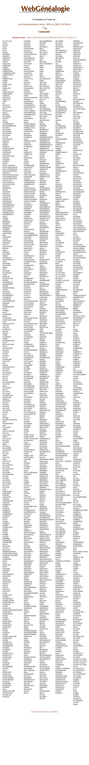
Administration (54, 712)
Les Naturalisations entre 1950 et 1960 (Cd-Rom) (44, 24)
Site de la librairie (44, 712)
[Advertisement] (44, 736)
